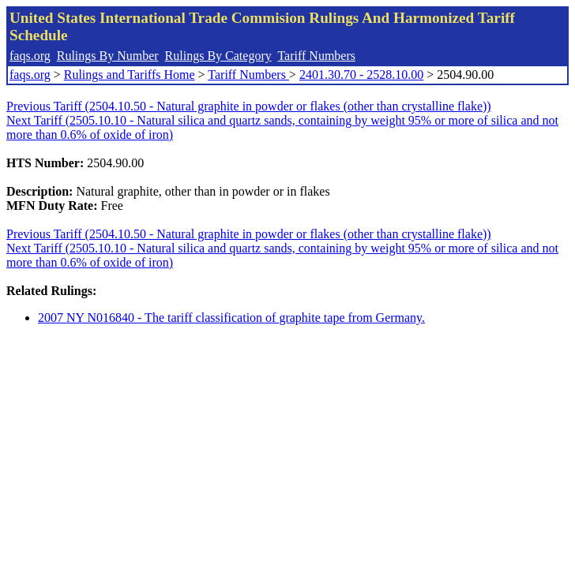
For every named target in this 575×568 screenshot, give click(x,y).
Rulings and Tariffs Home (129, 74)
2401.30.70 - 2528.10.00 (361, 74)
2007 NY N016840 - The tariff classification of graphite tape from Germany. (231, 317)
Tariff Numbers (316, 55)
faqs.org (30, 55)
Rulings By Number (108, 55)
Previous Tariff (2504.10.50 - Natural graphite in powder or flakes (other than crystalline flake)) (248, 106)
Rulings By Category (218, 55)
